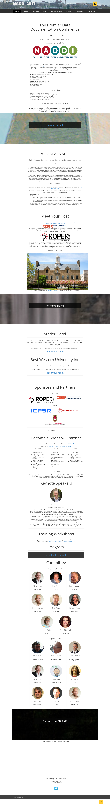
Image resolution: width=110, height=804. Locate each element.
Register (26, 11)
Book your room (55, 351)
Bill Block (71, 444)
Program (36, 11)
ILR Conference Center (53, 290)
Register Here (55, 125)
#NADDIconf (91, 11)
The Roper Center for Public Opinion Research (55, 223)
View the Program (56, 555)
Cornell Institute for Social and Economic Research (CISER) (63, 222)
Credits (21, 797)
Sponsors (69, 11)
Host (44, 11)
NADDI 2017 (24, 3)
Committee (80, 11)
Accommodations (56, 11)
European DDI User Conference (49, 66)
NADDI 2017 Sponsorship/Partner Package (60, 446)
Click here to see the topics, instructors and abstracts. (62, 541)
